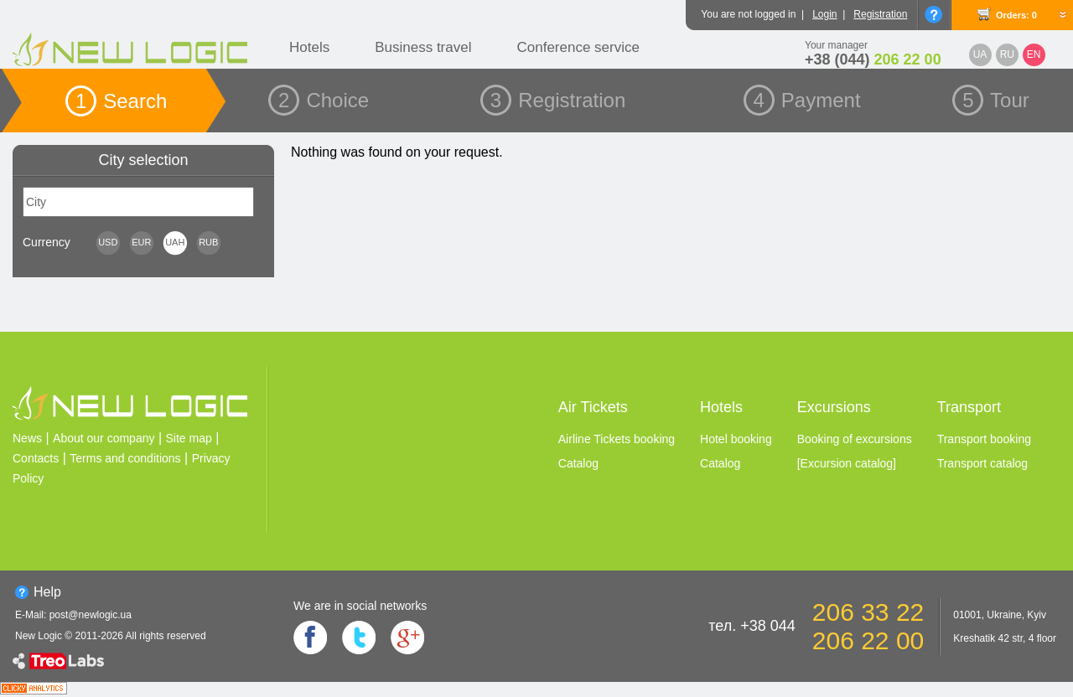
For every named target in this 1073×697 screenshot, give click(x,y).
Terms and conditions (125, 458)
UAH (174, 242)
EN (1034, 54)
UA (980, 54)
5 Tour (995, 100)
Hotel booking (736, 439)
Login (824, 14)
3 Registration (557, 100)
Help (47, 592)
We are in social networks (360, 605)
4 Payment (807, 100)
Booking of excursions (854, 439)
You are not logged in (748, 14)
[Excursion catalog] (846, 463)
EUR (141, 242)
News (27, 438)
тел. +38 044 (752, 625)
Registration (880, 14)
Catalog (578, 463)
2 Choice (323, 100)
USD (107, 242)
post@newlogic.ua (90, 615)
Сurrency (46, 242)
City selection (143, 160)
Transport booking (984, 439)
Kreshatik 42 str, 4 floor (1004, 638)
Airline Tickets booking (616, 439)
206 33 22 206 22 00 (868, 626)
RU (1007, 54)
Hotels (309, 47)
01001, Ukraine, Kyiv (999, 615)
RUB (208, 242)
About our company (103, 438)
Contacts (36, 458)
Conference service (577, 47)
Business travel (423, 47)
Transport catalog (982, 463)
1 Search (121, 101)
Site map (189, 438)
